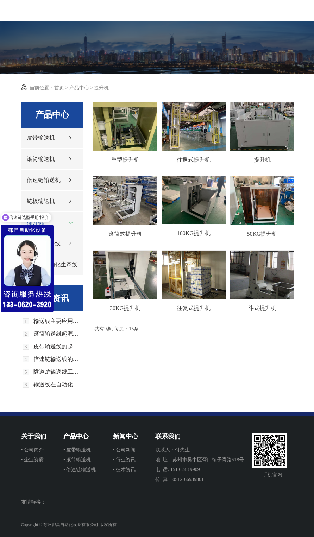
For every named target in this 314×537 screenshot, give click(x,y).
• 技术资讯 (124, 469)
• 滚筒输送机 (77, 459)
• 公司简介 (32, 450)
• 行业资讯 (124, 459)
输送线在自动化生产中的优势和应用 (58, 384)
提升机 (35, 222)
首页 (59, 87)
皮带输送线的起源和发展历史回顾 (58, 346)
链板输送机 (41, 201)
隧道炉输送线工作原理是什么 (58, 372)
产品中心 (79, 87)
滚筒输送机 (41, 159)
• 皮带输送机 (77, 450)
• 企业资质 (32, 459)
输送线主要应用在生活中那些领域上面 (58, 321)
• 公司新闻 (124, 450)
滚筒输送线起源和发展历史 (58, 334)
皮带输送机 (41, 138)
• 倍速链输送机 (79, 469)
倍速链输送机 (44, 180)
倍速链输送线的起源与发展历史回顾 (58, 359)
